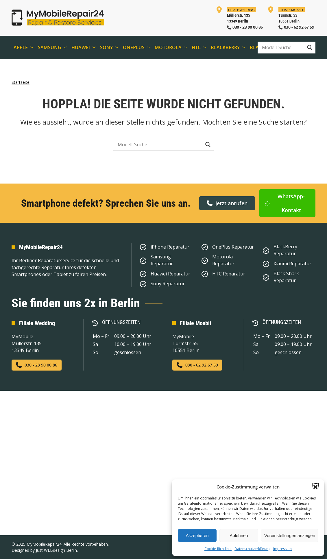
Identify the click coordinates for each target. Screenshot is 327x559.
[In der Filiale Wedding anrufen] (239, 18)
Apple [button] (24, 47)
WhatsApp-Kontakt (285, 203)
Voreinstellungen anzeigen (289, 535)
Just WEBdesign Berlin (56, 550)
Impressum (282, 548)
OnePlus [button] (136, 47)
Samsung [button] (52, 47)
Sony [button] (109, 47)
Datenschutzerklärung (252, 548)
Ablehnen (239, 535)
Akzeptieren (197, 535)
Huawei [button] (83, 47)
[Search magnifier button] (309, 47)
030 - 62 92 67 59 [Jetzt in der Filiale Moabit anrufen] (197, 365)
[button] (315, 487)
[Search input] (282, 47)
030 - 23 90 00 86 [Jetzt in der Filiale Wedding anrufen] (36, 365)
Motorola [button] (171, 47)
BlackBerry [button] (228, 47)
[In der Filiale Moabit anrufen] (290, 18)
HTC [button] (199, 47)
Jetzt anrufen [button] (227, 203)
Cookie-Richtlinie (218, 548)
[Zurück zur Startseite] (58, 18)
